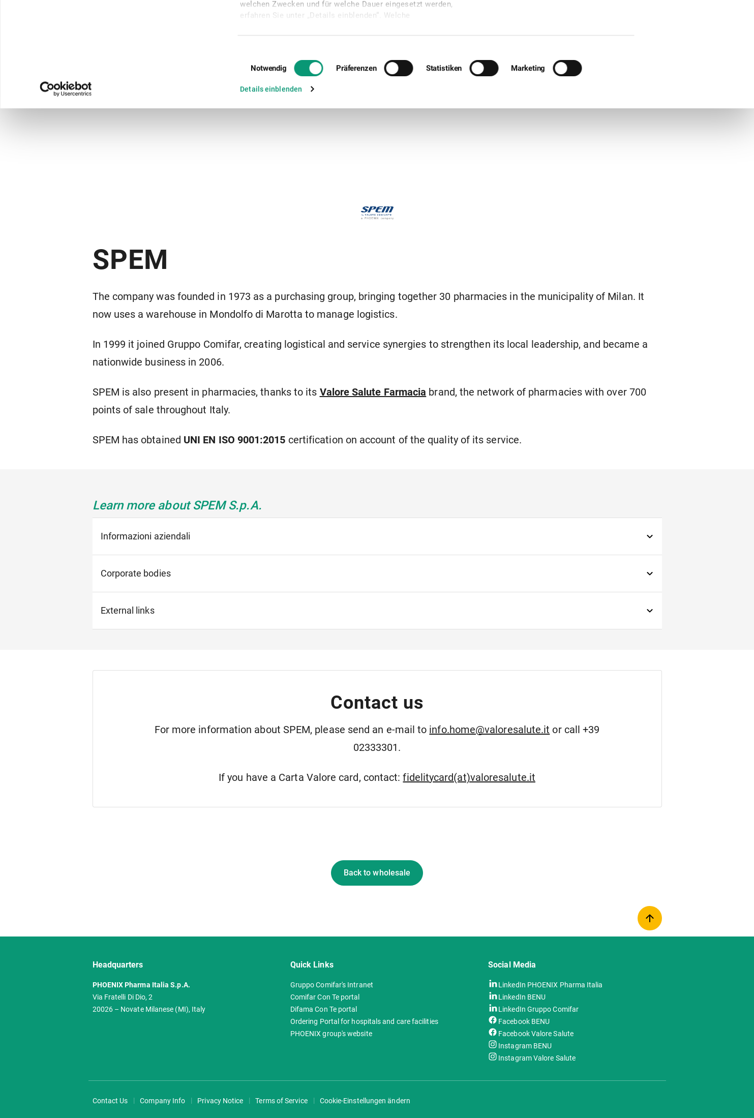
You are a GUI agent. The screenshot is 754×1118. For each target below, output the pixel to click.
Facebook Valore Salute (536, 1033)
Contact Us (110, 1101)
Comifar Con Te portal (325, 997)
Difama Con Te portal (323, 1009)
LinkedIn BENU (522, 996)
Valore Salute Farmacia (373, 392)
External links (128, 610)
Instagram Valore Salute (537, 1057)
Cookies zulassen (690, 24)
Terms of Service (281, 1101)
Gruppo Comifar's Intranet (331, 985)
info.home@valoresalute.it (489, 729)
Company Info (162, 1101)
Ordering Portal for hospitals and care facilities (364, 1021)
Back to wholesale (377, 873)
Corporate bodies (136, 573)
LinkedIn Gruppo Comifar (538, 1008)
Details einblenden (271, 187)
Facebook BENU (524, 1020)
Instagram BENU (525, 1045)
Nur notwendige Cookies (691, 53)
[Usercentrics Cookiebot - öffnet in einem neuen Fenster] (65, 187)
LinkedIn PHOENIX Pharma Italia (550, 984)
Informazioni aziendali (146, 536)
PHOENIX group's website (331, 1034)
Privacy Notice (220, 1101)
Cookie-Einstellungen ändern (365, 1101)
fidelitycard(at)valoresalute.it (469, 777)
